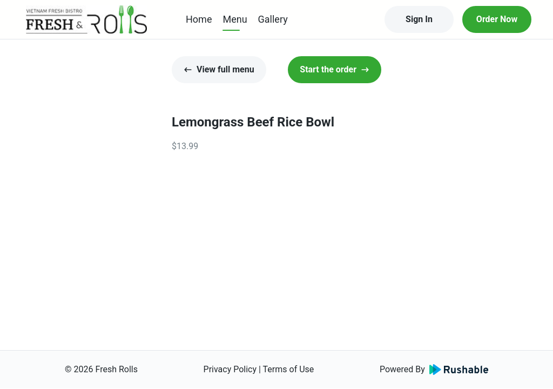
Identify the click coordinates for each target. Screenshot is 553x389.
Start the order (334, 69)
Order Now (496, 19)
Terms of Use (288, 369)
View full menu (219, 69)
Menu (234, 19)
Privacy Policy (230, 369)
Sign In (419, 19)
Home (199, 19)
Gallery (273, 19)
